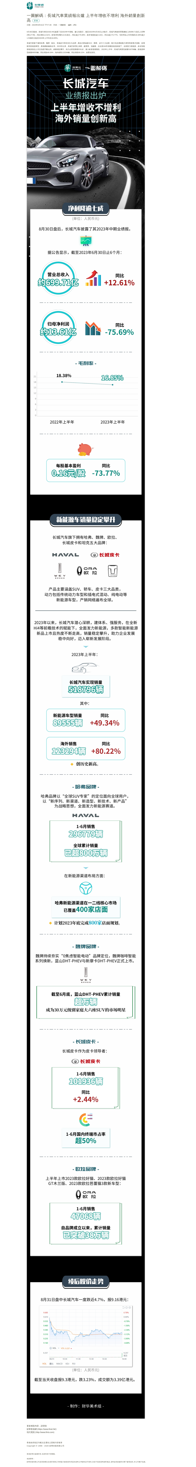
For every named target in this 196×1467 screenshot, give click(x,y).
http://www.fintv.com (45, 1432)
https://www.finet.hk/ (47, 1429)
